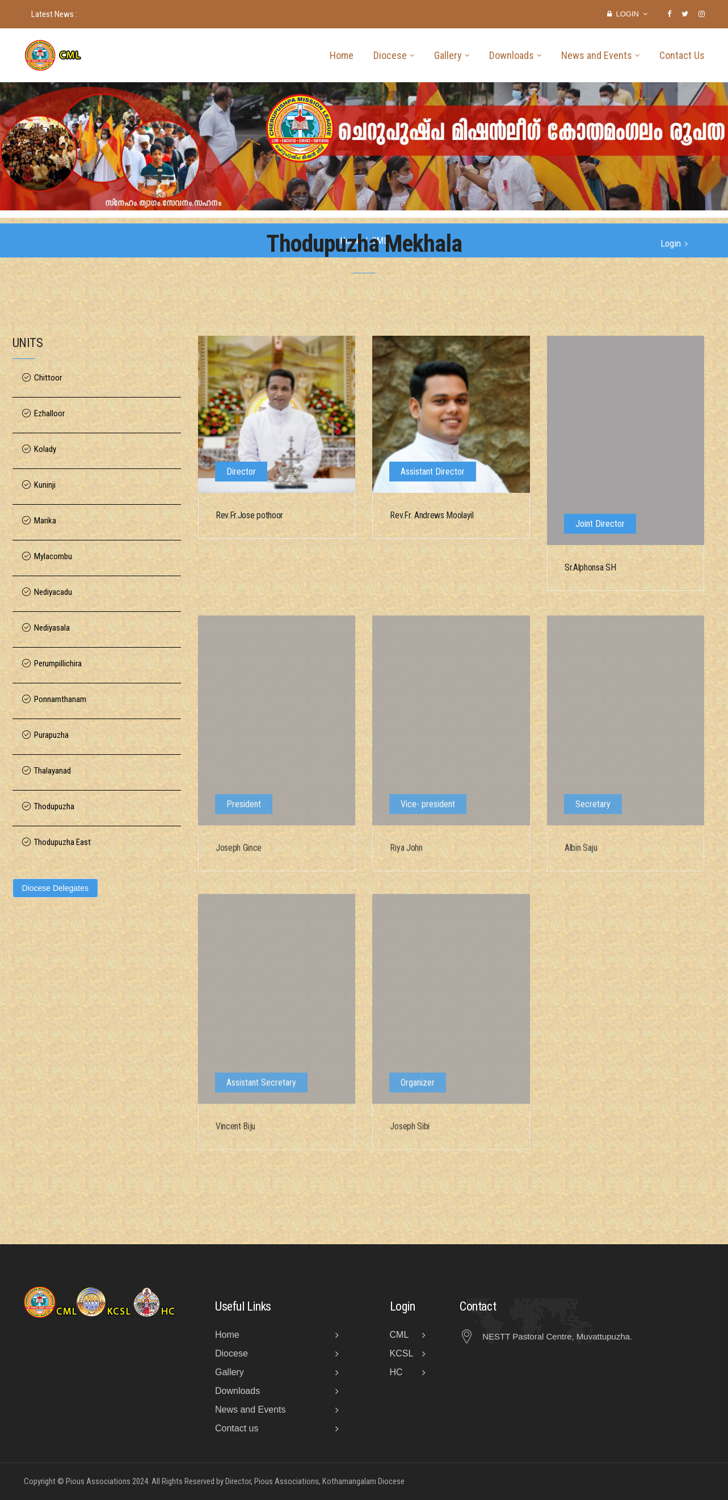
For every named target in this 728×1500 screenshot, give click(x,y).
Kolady (45, 449)
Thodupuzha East (62, 842)
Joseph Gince (239, 854)
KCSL (402, 1353)
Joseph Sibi (409, 1132)
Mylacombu (53, 556)
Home (342, 55)
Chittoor (48, 378)
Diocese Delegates (55, 888)
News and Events (596, 55)
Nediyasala (52, 628)
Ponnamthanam (60, 699)
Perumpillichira (58, 664)
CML (399, 1335)
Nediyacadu (53, 592)
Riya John (406, 854)
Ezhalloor (49, 413)
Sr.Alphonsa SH (590, 568)
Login (627, 14)
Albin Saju (581, 854)
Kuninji (45, 485)
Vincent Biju (235, 1132)
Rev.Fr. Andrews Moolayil (431, 515)
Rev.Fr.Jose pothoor (249, 515)
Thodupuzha (54, 806)
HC (396, 1372)
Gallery (448, 55)
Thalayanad (52, 771)
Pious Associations (98, 1481)
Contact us (236, 1428)
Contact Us (682, 55)
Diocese (390, 55)
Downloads (511, 55)
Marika (45, 521)
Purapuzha (51, 735)
